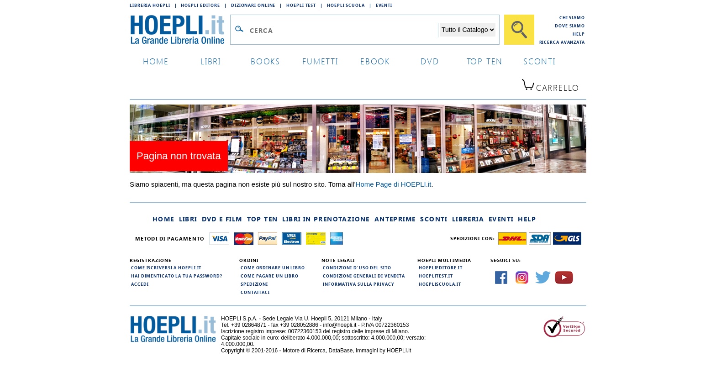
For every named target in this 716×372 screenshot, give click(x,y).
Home (163, 219)
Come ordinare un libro (273, 267)
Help (579, 34)
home (156, 61)
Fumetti (320, 61)
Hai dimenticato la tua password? (176, 275)
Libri (188, 219)
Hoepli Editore (200, 5)
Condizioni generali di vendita (364, 275)
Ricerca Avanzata (562, 42)
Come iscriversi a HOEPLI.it (166, 267)
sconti (539, 61)
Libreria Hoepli (150, 5)
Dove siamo (570, 25)
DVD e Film (222, 219)
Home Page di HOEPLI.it (394, 184)
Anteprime (395, 219)
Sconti (433, 219)
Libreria (468, 219)
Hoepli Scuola (346, 5)
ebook (375, 61)
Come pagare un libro (270, 275)
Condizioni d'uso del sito (357, 267)
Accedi (139, 284)
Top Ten (262, 219)
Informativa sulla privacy (358, 284)
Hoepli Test (301, 5)
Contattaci (255, 292)
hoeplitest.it (436, 275)
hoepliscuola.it (440, 284)
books (265, 61)
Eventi (384, 5)
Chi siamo (572, 17)
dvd (430, 61)
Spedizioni (254, 284)
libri (210, 61)
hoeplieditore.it (440, 267)
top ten (485, 61)
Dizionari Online (253, 5)
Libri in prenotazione (325, 219)
